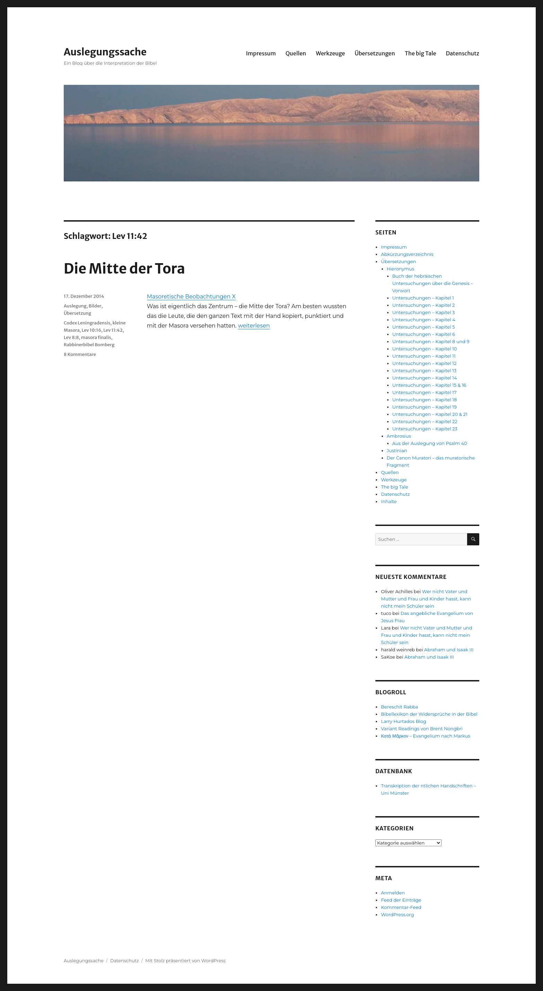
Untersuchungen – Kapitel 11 (424, 356)
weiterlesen (254, 325)
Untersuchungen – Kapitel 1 (423, 298)
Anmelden (393, 892)
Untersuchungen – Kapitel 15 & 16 (429, 385)
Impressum (261, 53)
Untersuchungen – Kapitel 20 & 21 (430, 414)
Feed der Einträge (401, 900)
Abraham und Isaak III (448, 649)
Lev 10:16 (91, 330)
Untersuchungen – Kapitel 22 (424, 421)
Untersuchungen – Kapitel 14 (424, 378)
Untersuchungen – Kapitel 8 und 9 (431, 341)
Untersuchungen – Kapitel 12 (424, 363)
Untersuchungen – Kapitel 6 (423, 334)
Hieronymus (401, 268)
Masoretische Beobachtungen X (191, 296)
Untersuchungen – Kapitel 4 (423, 319)
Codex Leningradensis (87, 323)
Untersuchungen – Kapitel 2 (423, 305)
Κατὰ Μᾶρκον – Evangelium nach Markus (425, 736)
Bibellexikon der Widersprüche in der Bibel (429, 714)
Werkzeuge (330, 53)
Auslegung (75, 306)
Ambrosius (399, 436)
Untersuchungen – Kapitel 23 (424, 428)
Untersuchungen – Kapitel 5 (423, 327)
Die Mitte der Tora (124, 268)
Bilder (95, 306)
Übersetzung (77, 313)
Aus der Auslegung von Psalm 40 (429, 443)
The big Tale (420, 53)
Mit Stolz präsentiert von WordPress (185, 960)
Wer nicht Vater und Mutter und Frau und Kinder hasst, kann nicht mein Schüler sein (426, 599)
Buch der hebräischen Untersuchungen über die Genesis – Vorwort (432, 283)
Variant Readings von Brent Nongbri (421, 728)
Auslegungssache (105, 52)
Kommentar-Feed (401, 907)
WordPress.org (397, 914)
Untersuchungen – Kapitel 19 (424, 407)
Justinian (397, 450)
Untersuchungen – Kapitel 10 (424, 348)
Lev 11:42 (112, 330)
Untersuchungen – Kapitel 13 (424, 370)
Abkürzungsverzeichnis (407, 254)
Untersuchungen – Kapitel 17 (424, 392)
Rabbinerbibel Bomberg (89, 345)
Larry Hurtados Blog (403, 721)
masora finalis (96, 337)
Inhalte (389, 501)
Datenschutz (462, 53)
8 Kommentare (80, 354)
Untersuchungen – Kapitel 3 (423, 312)
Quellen (295, 53)
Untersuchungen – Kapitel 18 (424, 399)
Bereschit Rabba (399, 706)
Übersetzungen (375, 53)
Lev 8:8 (71, 337)
